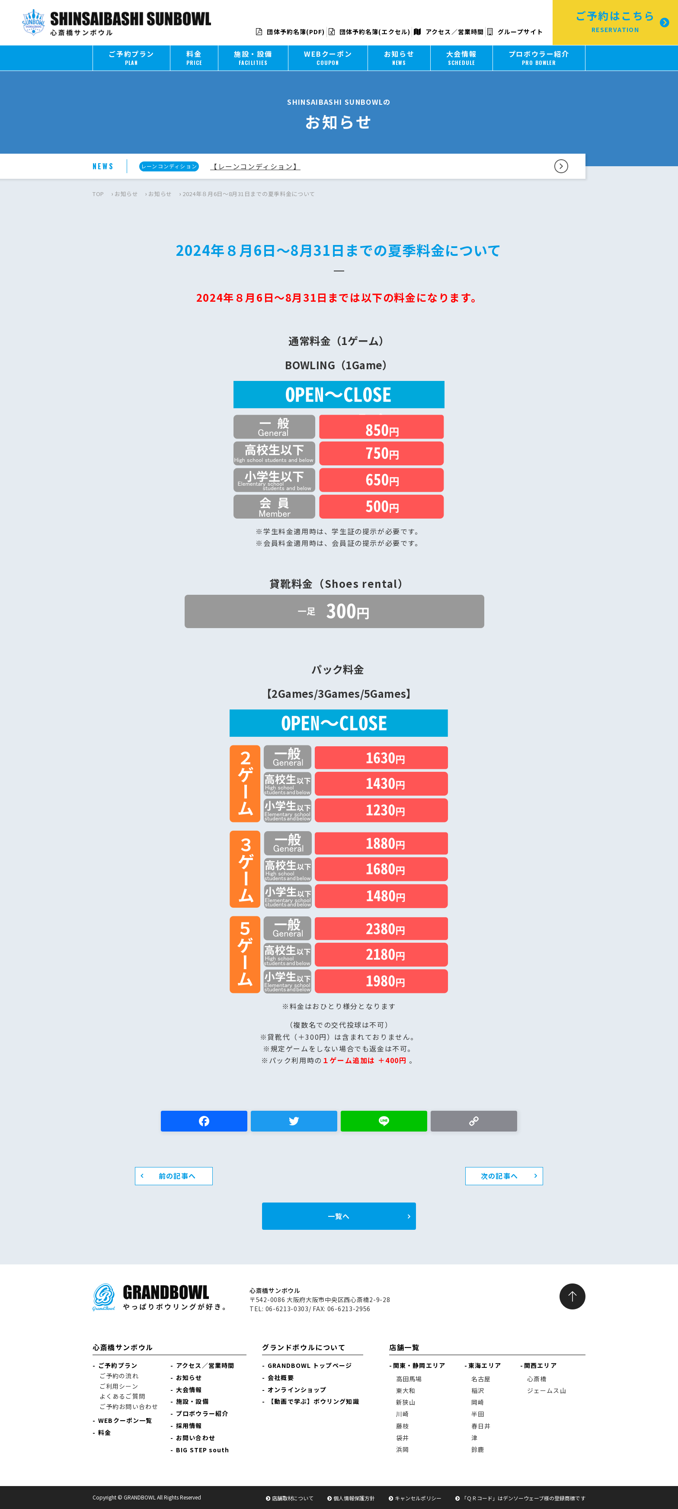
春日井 (481, 1426)
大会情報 (189, 1389)
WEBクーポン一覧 (125, 1420)
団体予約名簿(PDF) (290, 31)
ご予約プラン (118, 1365)
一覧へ (339, 1216)
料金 (104, 1432)
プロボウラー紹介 (202, 1413)
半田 (477, 1413)
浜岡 (402, 1449)
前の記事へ (177, 1175)
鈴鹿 (477, 1449)
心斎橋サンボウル (123, 1347)
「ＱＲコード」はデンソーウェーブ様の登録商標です (523, 1498)
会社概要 (281, 1377)
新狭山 (406, 1402)
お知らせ (126, 194)
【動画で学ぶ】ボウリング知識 (313, 1401)
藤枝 (402, 1426)
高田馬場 (409, 1378)
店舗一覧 (404, 1347)
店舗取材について (292, 1498)
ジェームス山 (546, 1390)
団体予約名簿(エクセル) (369, 31)
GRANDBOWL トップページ (310, 1365)
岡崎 (477, 1402)
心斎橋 (537, 1378)
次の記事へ (499, 1175)
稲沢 (477, 1390)
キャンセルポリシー (418, 1498)
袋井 (402, 1437)
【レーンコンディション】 (255, 166)
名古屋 (481, 1378)
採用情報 (189, 1425)
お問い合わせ (195, 1437)
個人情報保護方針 (354, 1498)
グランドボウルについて (304, 1347)
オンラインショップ (297, 1389)
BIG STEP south (202, 1449)
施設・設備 (192, 1401)
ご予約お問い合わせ (128, 1406)
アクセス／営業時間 (449, 31)
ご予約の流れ (119, 1375)
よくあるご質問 (122, 1396)
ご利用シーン (118, 1386)
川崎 (402, 1413)
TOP (98, 194)
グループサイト (515, 31)
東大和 (406, 1390)
